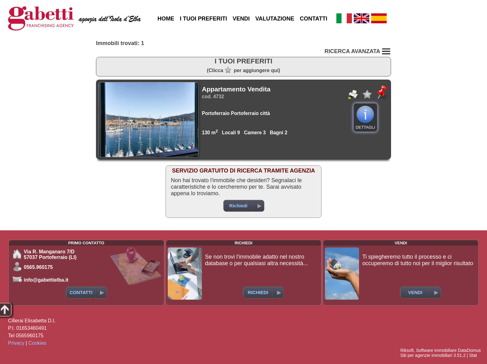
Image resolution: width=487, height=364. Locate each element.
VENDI (241, 19)
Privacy (16, 343)
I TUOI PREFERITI (203, 19)
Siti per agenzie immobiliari (426, 355)
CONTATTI (313, 19)
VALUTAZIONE (274, 19)
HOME (165, 19)
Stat (473, 355)
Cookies (38, 343)
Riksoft (407, 350)
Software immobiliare (436, 350)
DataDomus (469, 350)
